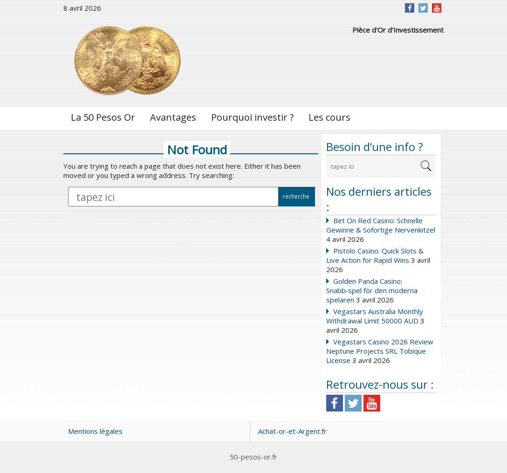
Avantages (173, 117)
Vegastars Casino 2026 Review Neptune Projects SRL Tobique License (379, 351)
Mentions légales (95, 431)
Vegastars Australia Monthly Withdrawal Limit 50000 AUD (374, 316)
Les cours (329, 117)
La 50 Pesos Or (103, 117)
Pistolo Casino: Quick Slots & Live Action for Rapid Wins (375, 255)
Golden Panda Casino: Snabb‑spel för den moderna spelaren (372, 290)
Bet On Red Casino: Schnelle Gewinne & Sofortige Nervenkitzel (380, 225)
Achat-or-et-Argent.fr (292, 431)
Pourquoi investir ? (252, 117)
